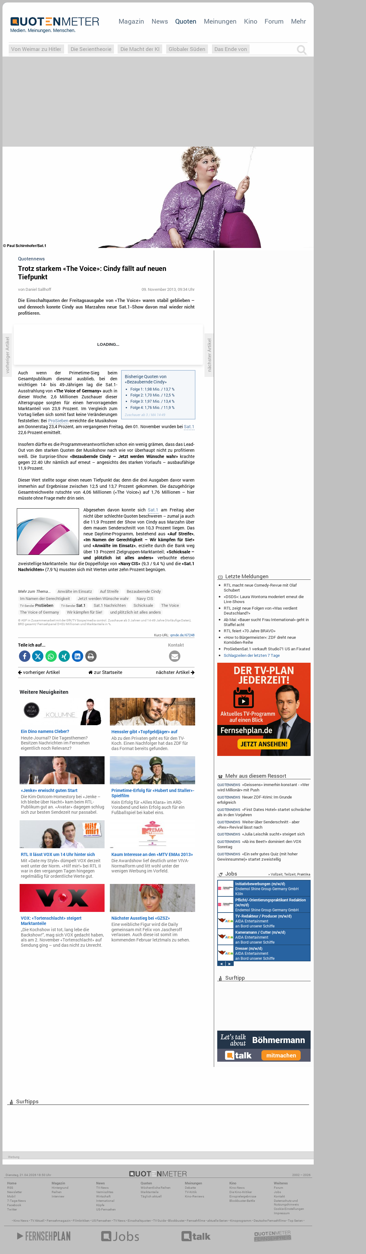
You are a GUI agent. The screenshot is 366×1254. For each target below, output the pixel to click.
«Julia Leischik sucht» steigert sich (261, 834)
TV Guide (159, 1221)
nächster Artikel (175, 672)
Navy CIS (145, 598)
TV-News (102, 1188)
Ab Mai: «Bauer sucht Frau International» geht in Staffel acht (266, 622)
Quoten (185, 21)
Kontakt (279, 1196)
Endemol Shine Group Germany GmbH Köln (258, 888)
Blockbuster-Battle (242, 1201)
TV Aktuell (37, 1221)
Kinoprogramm (240, 1221)
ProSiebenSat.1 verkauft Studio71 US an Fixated (267, 649)
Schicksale (143, 605)
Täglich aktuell (151, 1196)
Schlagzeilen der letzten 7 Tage (252, 655)
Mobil (11, 1196)
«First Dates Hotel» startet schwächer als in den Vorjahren (264, 812)
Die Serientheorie (91, 49)
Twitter (12, 1209)
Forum (274, 21)
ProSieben (58, 420)
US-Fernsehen (106, 1209)
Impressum (282, 1213)
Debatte (190, 1188)
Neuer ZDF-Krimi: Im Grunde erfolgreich (254, 799)
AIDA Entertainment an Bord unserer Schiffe (255, 920)
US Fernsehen (101, 1221)
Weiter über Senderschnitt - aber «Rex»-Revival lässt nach (258, 824)
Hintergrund (60, 1188)
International (105, 1201)
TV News (119, 1221)
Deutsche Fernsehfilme (270, 1221)
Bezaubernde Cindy (144, 591)
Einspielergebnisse (242, 1196)
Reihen (57, 1192)
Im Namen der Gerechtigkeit (45, 598)
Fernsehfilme (196, 1221)
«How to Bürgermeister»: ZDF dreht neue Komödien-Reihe (260, 639)
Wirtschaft (103, 1196)
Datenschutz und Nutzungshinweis (286, 1202)
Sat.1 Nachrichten (110, 605)
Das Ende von (230, 49)
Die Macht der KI (140, 49)
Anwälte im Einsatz (75, 591)
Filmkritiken (81, 1221)
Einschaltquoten (139, 1221)
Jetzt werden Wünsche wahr (103, 598)
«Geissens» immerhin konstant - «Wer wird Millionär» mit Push (263, 787)
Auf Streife (109, 591)
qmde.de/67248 (182, 635)
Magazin (131, 21)
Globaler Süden (187, 49)
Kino (250, 21)
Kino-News (237, 1188)
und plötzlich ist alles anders (135, 612)
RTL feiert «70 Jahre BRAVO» (249, 631)
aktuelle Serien (217, 1221)
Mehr (298, 21)
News (160, 21)
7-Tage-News (16, 1201)
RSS (10, 1188)
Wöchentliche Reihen (156, 1188)
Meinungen (220, 21)
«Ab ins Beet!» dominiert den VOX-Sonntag (259, 844)
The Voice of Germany (39, 612)
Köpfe (100, 1205)
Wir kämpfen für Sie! (84, 612)
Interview (58, 1196)
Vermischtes (104, 1192)
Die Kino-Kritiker (240, 1192)
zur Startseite (105, 672)
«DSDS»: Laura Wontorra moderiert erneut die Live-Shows (264, 599)
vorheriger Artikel (39, 672)
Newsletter (14, 1192)
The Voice (170, 605)
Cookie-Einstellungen (289, 1209)
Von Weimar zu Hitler (36, 49)
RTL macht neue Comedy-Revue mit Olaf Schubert (260, 587)
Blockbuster (176, 1221)
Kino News (20, 1221)
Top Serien (295, 1221)
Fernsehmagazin (59, 1221)
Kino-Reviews (194, 1196)
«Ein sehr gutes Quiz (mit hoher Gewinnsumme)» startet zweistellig (257, 856)
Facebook (14, 1205)
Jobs (277, 1192)
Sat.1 (189, 426)
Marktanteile (149, 1192)
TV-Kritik (191, 1192)
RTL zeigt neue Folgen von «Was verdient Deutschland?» (261, 610)
